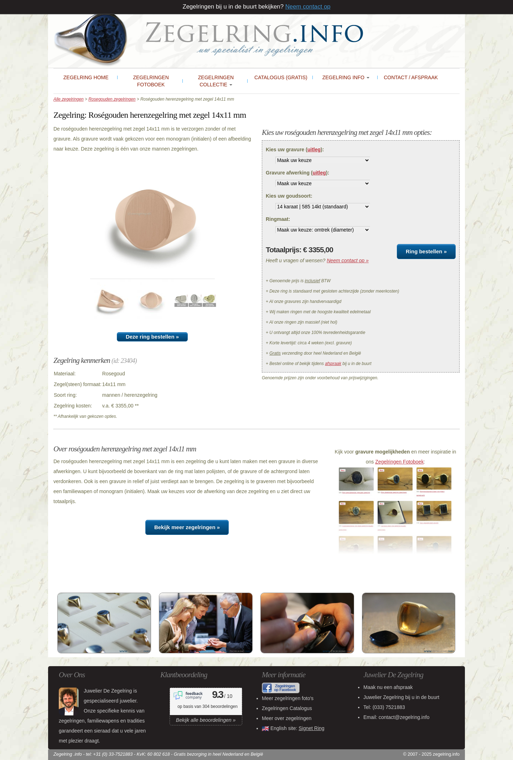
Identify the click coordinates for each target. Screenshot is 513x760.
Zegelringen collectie (216, 81)
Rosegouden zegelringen (111, 99)
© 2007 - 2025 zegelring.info (431, 754)
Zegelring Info (345, 77)
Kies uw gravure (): (295, 149)
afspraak (333, 363)
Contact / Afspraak (411, 77)
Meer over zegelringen (286, 718)
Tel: (384, 707)
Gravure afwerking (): (297, 173)
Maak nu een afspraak (388, 687)
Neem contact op (308, 6)
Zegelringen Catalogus (287, 708)
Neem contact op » (348, 260)
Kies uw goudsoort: (289, 196)
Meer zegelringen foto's (288, 698)
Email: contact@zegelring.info (396, 717)
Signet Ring (311, 728)
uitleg (314, 149)
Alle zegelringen (68, 99)
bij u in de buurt (401, 697)
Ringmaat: (278, 219)
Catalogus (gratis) (280, 77)
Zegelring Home (86, 77)
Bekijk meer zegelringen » (187, 527)
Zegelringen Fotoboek (151, 81)
